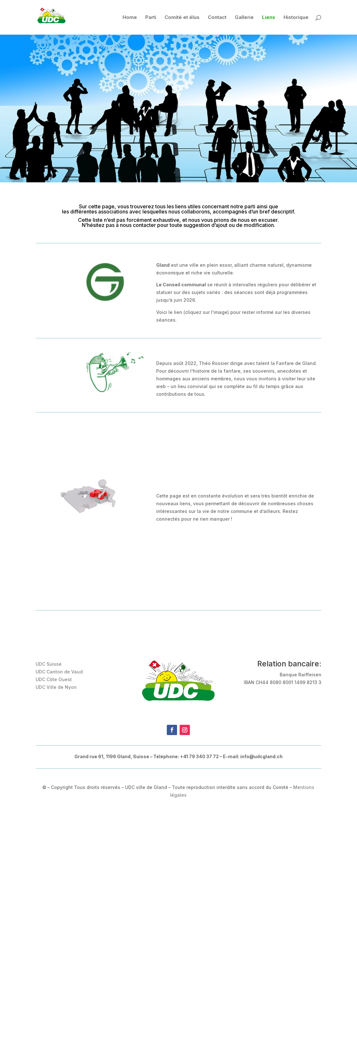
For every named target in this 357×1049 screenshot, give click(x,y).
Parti (150, 17)
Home (130, 17)
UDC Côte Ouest (54, 679)
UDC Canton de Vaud (59, 671)
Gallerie (244, 17)
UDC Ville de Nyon (56, 687)
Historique (296, 17)
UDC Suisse (49, 664)
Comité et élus (182, 17)
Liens (268, 17)
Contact (217, 17)
